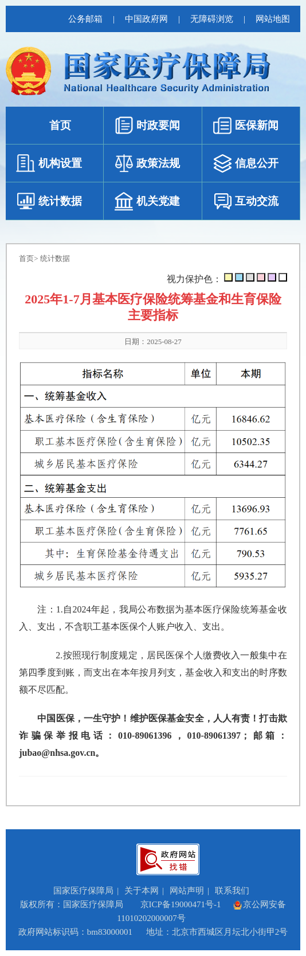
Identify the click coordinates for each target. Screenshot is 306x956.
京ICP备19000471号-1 (180, 904)
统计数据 (55, 258)
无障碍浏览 (211, 19)
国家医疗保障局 (83, 890)
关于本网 (141, 890)
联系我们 (232, 890)
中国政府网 (146, 19)
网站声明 (187, 890)
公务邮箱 (85, 19)
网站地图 (273, 19)
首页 (26, 258)
